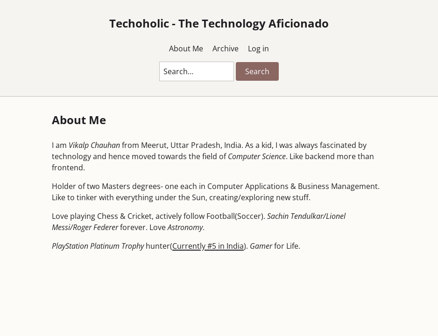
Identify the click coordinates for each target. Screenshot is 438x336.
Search (257, 71)
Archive (225, 48)
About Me (186, 48)
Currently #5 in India (208, 246)
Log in (258, 48)
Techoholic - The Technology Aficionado (219, 23)
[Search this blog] (196, 71)
